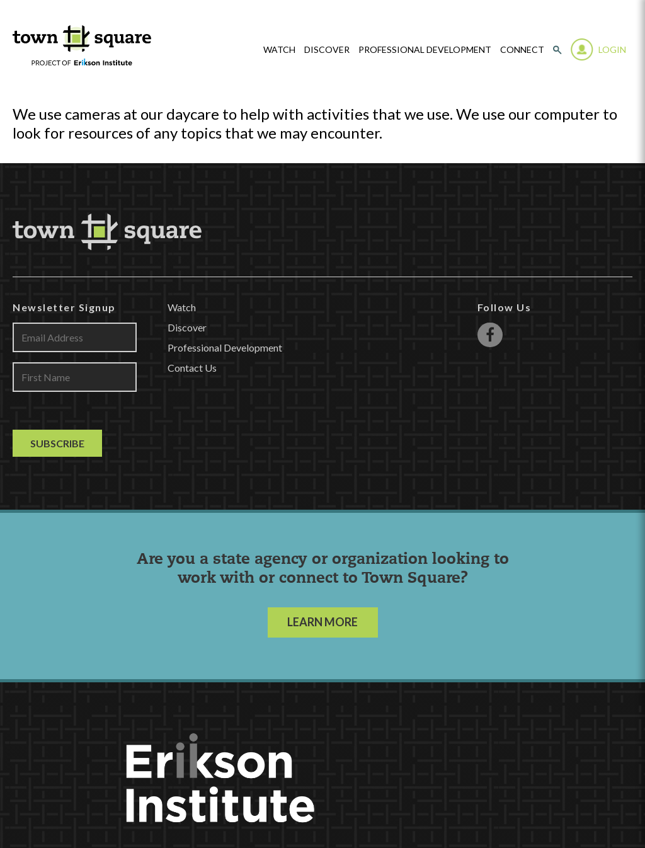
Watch (182, 307)
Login (612, 49)
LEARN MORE (322, 622)
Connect (522, 49)
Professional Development (424, 49)
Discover (327, 49)
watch (279, 49)
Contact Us (192, 368)
